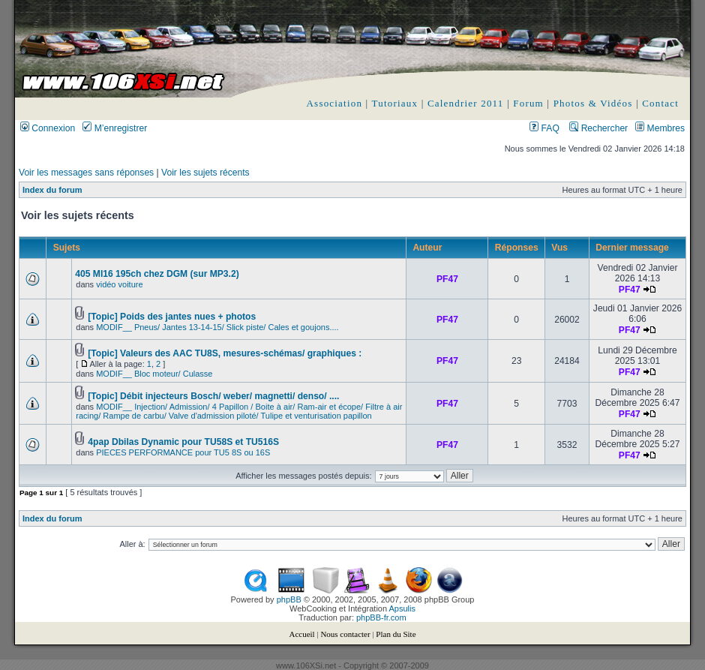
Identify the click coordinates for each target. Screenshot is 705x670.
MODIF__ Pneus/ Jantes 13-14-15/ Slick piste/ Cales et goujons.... (217, 327)
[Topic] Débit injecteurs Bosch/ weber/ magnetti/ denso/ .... (213, 396)
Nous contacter (345, 633)
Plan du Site (396, 633)
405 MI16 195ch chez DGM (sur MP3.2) (156, 274)
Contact (660, 103)
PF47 (447, 279)
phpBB (289, 599)
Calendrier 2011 (466, 103)
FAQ (545, 128)
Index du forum (52, 189)
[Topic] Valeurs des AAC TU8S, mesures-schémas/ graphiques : (225, 353)
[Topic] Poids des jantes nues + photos (172, 316)
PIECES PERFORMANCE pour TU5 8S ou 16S (183, 452)
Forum (528, 103)
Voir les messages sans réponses (86, 172)
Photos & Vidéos (593, 103)
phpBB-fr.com (381, 617)
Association (335, 103)
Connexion (47, 128)
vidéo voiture (119, 284)
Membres (660, 128)
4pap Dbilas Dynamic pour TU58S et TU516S (183, 442)
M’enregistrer (114, 128)
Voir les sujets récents (205, 172)
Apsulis (402, 608)
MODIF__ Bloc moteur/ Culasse (154, 373)
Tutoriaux (395, 103)
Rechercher (598, 128)
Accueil (301, 633)
